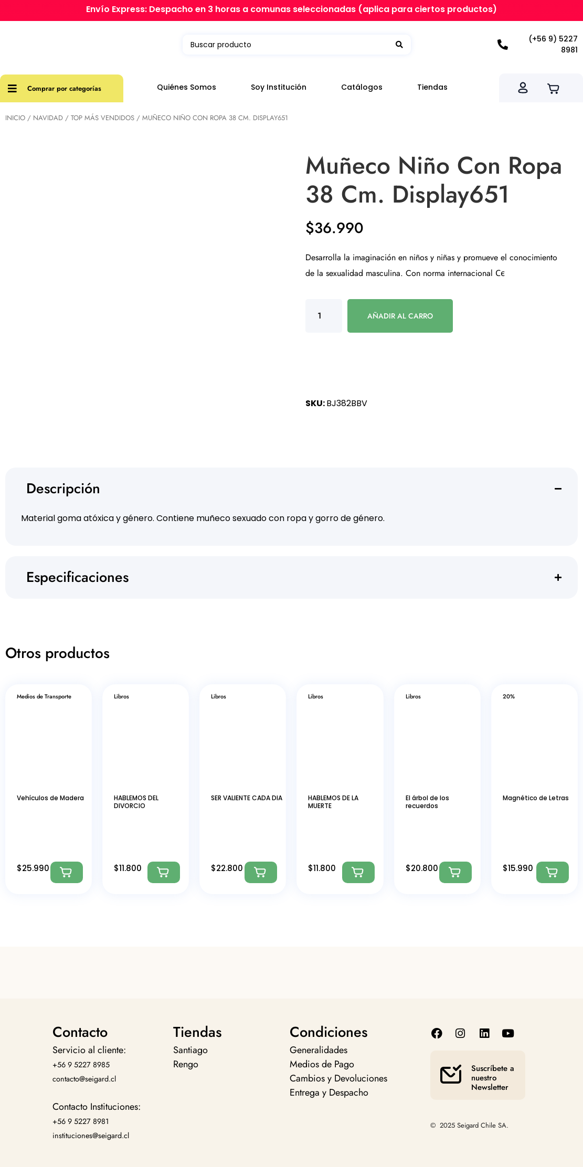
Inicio (15, 118)
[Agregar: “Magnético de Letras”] (552, 872)
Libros (121, 696)
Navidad (48, 118)
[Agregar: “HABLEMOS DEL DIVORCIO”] (163, 872)
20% (509, 696)
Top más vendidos (102, 118)
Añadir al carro (400, 316)
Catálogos (362, 87)
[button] (295, 488)
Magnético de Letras (536, 797)
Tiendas (432, 87)
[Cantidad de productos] (323, 316)
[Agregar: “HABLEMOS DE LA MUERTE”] (358, 872)
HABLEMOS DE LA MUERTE (333, 801)
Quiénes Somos (186, 87)
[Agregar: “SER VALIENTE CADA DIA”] (261, 872)
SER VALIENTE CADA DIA (246, 797)
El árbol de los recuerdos (427, 801)
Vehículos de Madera (50, 797)
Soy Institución (278, 87)
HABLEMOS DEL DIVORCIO (136, 801)
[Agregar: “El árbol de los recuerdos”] (455, 872)
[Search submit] (399, 45)
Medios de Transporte (44, 696)
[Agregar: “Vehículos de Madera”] (66, 872)
